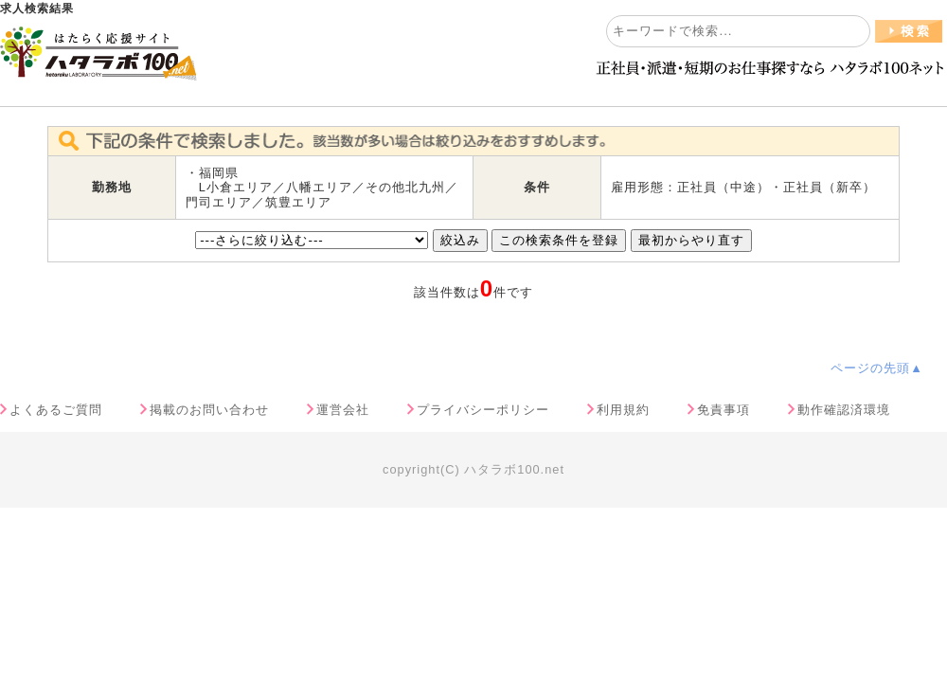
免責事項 (723, 410)
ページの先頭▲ (877, 368)
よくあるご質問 (55, 410)
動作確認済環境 (843, 410)
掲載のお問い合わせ (209, 410)
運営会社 (342, 410)
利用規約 (623, 410)
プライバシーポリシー (483, 410)
